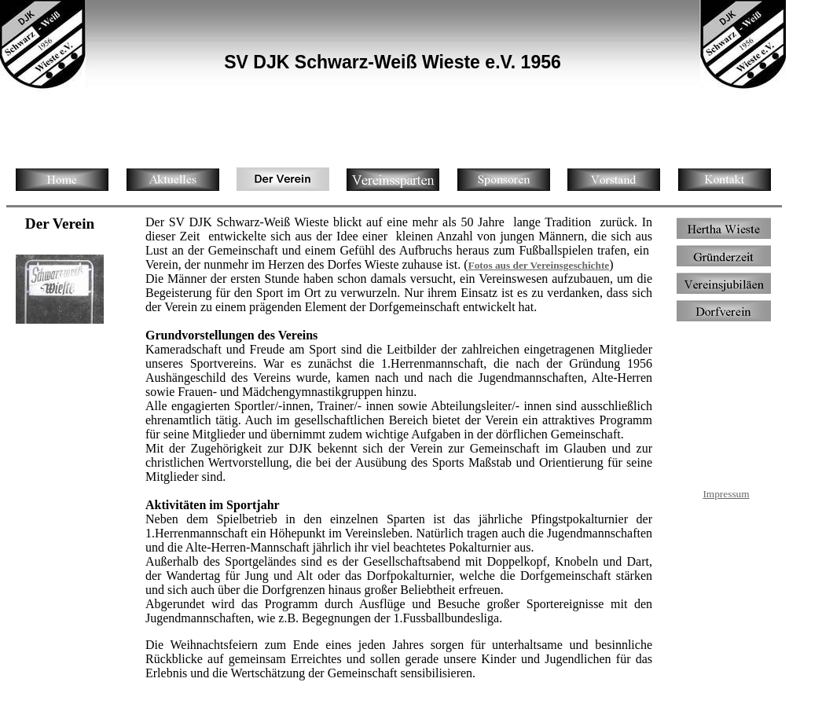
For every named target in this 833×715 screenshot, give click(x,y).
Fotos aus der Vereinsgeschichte (538, 265)
